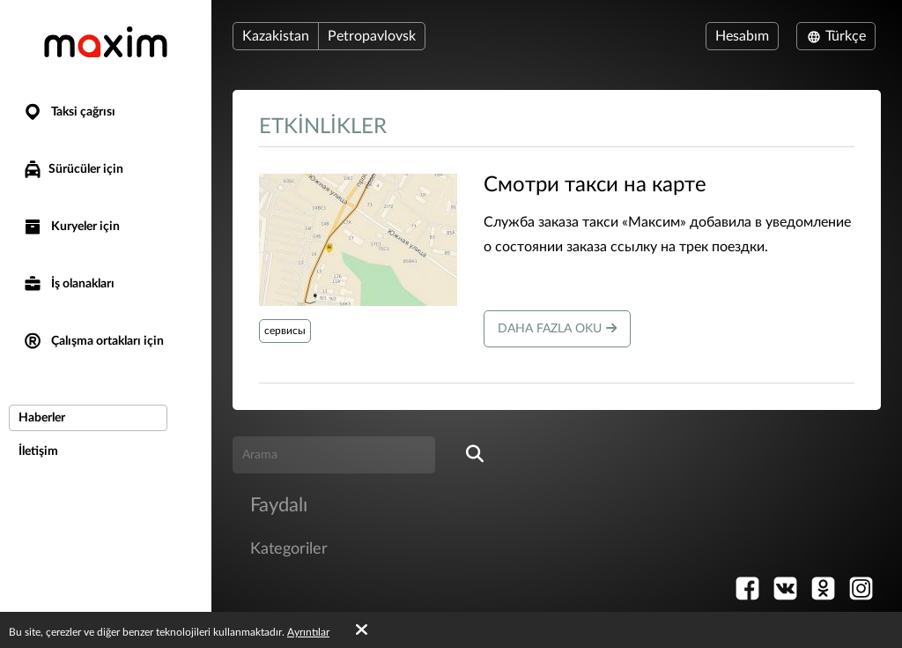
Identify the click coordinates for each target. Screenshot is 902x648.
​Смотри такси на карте (595, 185)
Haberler (41, 418)
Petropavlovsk (372, 36)
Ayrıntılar (308, 632)
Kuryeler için (71, 227)
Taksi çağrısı (68, 112)
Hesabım (742, 36)
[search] (475, 454)
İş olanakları (68, 284)
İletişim (38, 451)
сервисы (285, 330)
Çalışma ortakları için (93, 341)
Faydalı (278, 505)
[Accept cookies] (361, 630)
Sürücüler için (72, 169)
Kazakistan (275, 36)
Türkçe (836, 36)
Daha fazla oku (557, 328)
